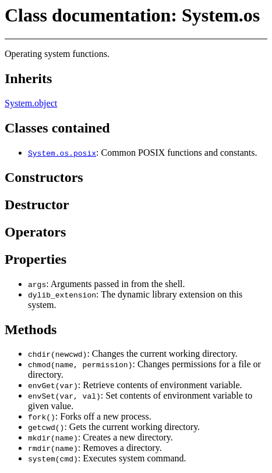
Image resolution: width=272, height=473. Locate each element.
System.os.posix (62, 153)
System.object (31, 103)
